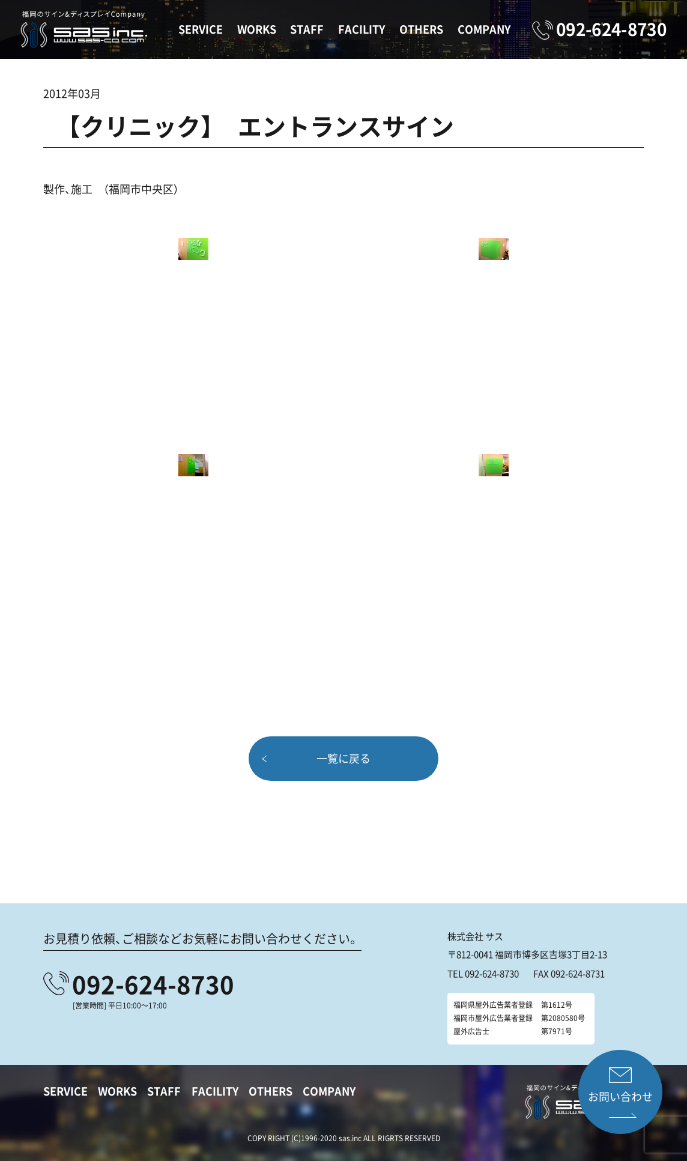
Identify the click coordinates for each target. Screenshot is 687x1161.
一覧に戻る (343, 758)
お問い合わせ (620, 1096)
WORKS (256, 29)
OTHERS (421, 29)
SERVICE (200, 29)
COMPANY (484, 29)
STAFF (307, 29)
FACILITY (361, 29)
